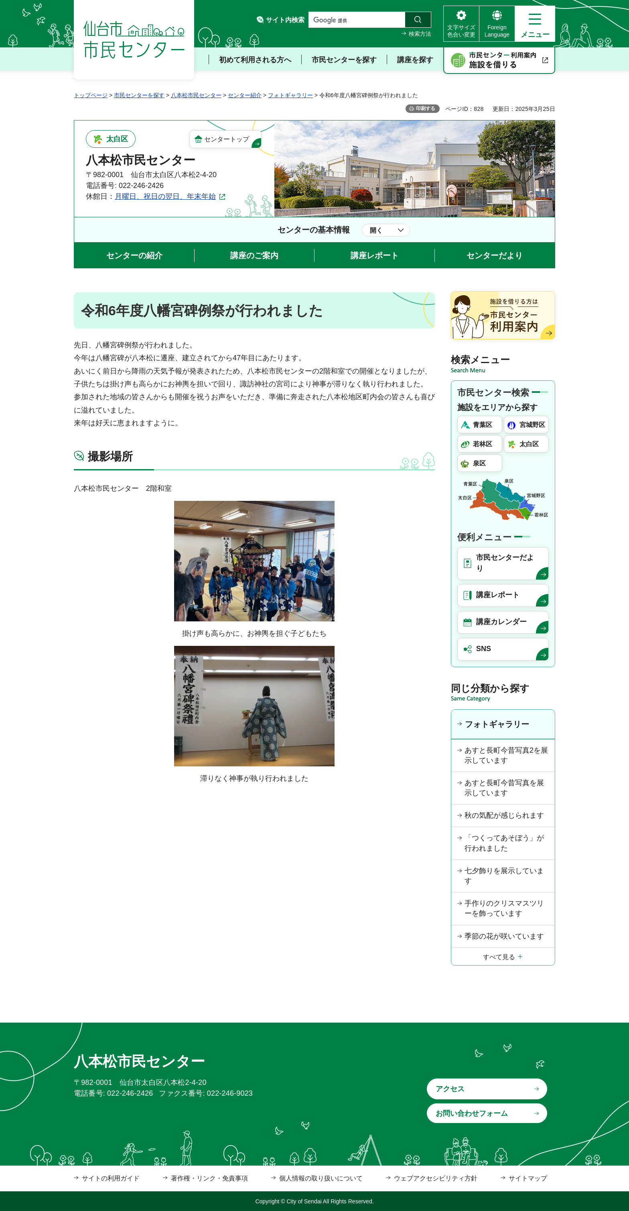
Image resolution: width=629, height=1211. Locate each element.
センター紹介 (245, 95)
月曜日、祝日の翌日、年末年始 (165, 196)
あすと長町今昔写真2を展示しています (506, 755)
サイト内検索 (285, 19)
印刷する (425, 108)
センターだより (495, 255)
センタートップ (226, 139)
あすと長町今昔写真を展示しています (504, 788)
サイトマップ (528, 1178)
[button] (535, 23)
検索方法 (420, 34)
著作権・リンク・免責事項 (209, 1178)
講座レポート (375, 255)
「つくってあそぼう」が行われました (504, 843)
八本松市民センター (196, 95)
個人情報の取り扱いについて (321, 1178)
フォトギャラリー (290, 95)
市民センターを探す (139, 95)
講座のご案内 (254, 255)
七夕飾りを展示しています (504, 876)
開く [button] (376, 230)
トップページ (91, 95)
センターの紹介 (134, 255)
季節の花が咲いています (504, 936)
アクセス (450, 1089)
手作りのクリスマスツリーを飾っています (504, 908)
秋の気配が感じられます (504, 815)
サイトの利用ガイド (111, 1178)
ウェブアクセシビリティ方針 (435, 1178)
